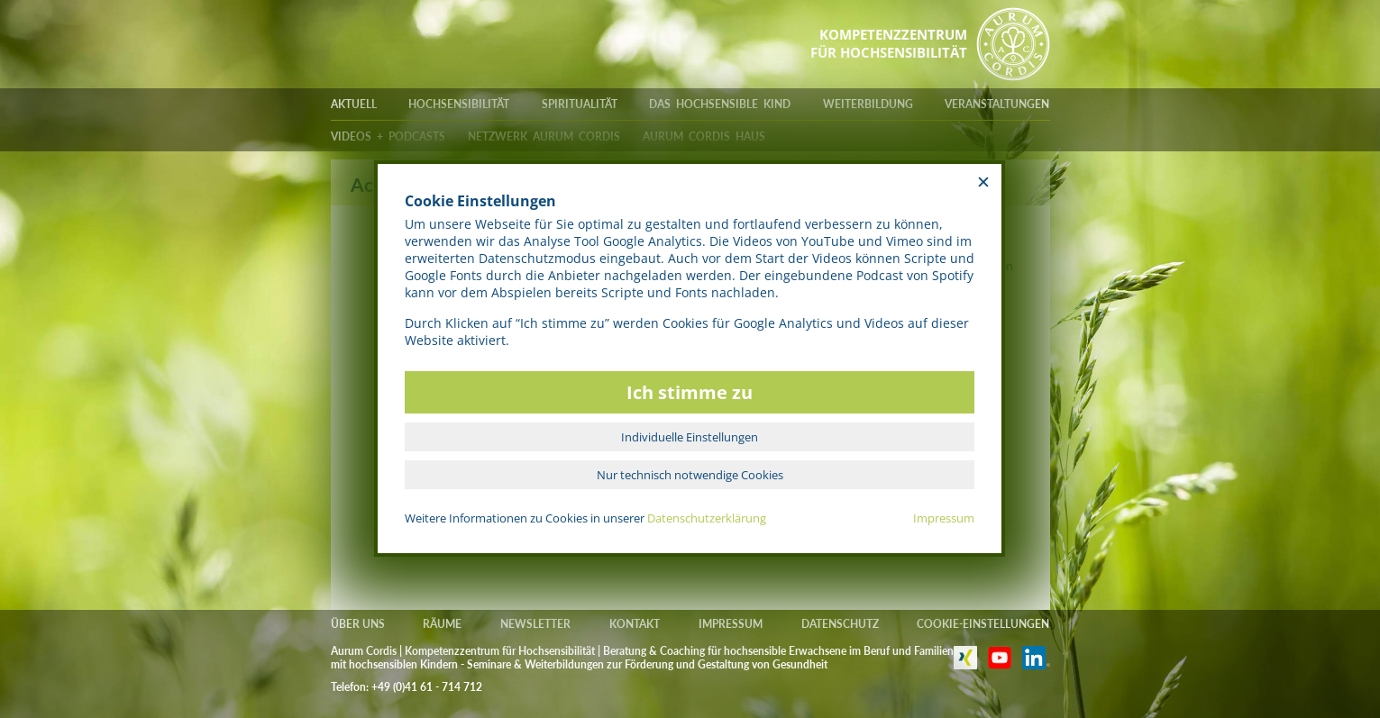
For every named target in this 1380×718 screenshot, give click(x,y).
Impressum (943, 518)
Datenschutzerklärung (706, 518)
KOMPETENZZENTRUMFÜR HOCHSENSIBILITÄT (888, 43)
